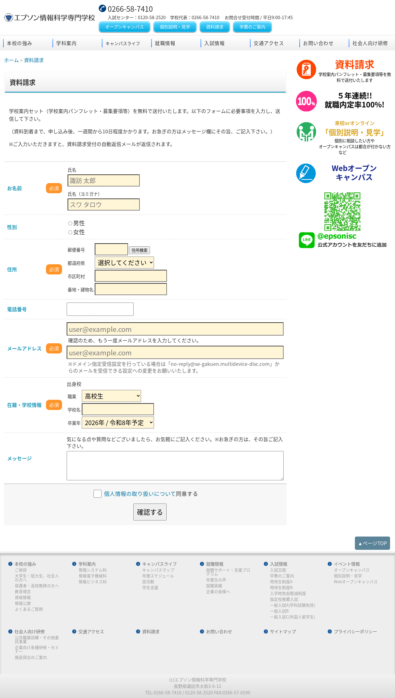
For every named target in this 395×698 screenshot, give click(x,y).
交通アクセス (269, 43)
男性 (76, 223)
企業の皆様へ (218, 592)
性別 (12, 227)
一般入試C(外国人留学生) (292, 617)
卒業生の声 (216, 580)
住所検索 (139, 250)
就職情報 (165, 43)
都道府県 (76, 263)
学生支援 (150, 588)
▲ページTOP (372, 543)
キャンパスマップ (158, 570)
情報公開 (23, 603)
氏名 (72, 169)
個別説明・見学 (175, 26)
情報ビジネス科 (93, 582)
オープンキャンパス (124, 26)
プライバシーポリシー (355, 631)
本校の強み (19, 43)
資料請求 (214, 26)
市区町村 (76, 276)
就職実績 (214, 586)
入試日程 (278, 570)
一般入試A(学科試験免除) (292, 605)
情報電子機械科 (93, 576)
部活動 (148, 582)
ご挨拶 (21, 570)
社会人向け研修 (370, 43)
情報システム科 (93, 570)
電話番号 (17, 309)
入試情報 (214, 43)
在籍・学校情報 (24, 404)
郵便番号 (76, 249)
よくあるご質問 (29, 609)
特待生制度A (281, 582)
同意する (151, 494)
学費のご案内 (252, 26)
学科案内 (66, 43)
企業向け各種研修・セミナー (37, 649)
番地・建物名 (81, 289)
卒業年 (74, 423)
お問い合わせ (318, 43)
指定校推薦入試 (284, 599)
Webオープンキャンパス (356, 582)
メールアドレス (24, 348)
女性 (76, 232)
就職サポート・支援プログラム (228, 572)
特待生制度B (281, 588)
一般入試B (279, 611)
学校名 (74, 409)
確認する (150, 512)
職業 (72, 396)
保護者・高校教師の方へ (37, 586)
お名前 (14, 188)
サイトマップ (283, 631)
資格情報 (23, 598)
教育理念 (23, 592)
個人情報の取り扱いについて (140, 494)
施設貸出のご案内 (31, 657)
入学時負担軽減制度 (288, 593)
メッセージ (19, 458)
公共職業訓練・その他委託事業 (37, 639)
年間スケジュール (158, 576)
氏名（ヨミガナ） (85, 193)
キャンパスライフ (159, 564)
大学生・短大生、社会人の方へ (37, 578)
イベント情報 (347, 564)
